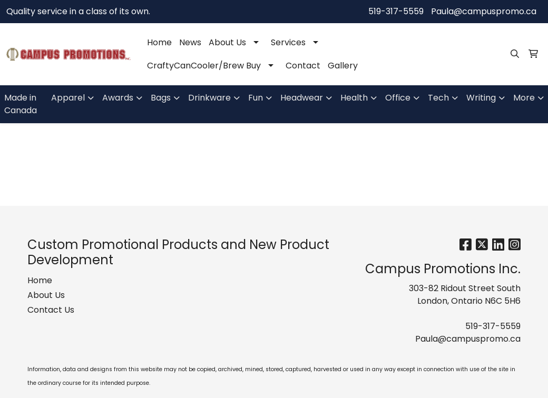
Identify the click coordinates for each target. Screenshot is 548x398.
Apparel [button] (68, 98)
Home (159, 42)
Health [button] (354, 98)
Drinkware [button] (209, 98)
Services (288, 42)
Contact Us (50, 310)
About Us (227, 42)
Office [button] (397, 98)
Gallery (343, 65)
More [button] (524, 98)
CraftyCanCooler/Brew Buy (204, 65)
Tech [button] (438, 98)
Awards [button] (117, 98)
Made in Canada (20, 104)
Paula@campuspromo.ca (483, 11)
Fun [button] (255, 98)
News (190, 42)
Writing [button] (481, 98)
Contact (303, 65)
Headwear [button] (301, 98)
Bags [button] (161, 98)
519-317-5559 (396, 11)
